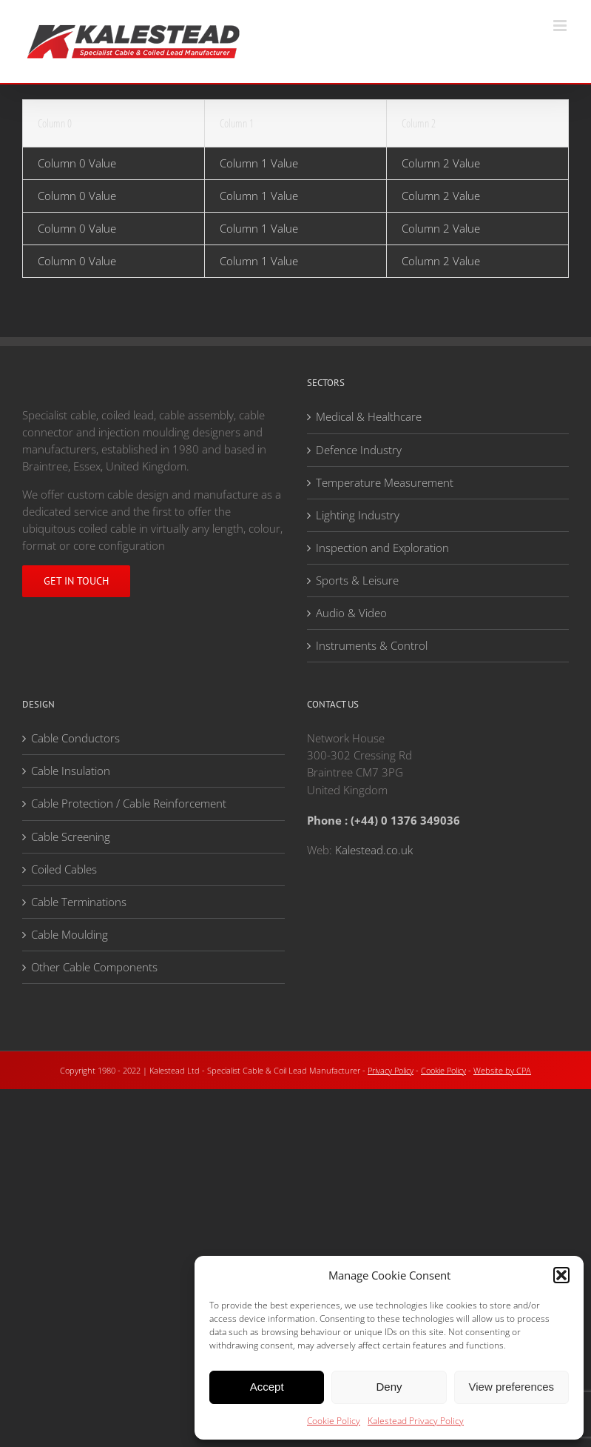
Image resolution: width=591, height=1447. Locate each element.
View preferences (512, 1386)
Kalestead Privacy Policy (416, 1420)
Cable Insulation (70, 770)
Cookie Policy (333, 1420)
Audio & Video (351, 612)
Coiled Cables (64, 869)
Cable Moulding (69, 934)
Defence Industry (359, 449)
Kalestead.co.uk (374, 849)
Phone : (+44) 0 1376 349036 (383, 820)
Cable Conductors (75, 738)
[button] (561, 1275)
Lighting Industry (357, 515)
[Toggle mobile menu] (561, 25)
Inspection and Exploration (382, 547)
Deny (389, 1386)
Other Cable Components (94, 966)
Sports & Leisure (357, 580)
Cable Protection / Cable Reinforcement (128, 803)
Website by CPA (502, 1070)
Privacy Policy (390, 1070)
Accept (267, 1386)
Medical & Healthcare (369, 416)
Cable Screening (70, 836)
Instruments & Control (372, 645)
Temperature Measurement (384, 482)
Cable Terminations (78, 901)
